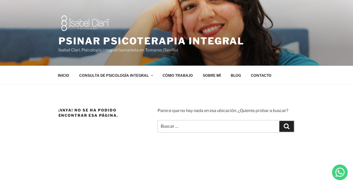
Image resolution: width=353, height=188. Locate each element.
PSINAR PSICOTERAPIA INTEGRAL (152, 41)
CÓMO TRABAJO (178, 75)
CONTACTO (261, 75)
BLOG (236, 75)
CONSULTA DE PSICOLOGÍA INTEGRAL (116, 75)
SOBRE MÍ (212, 75)
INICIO (63, 75)
